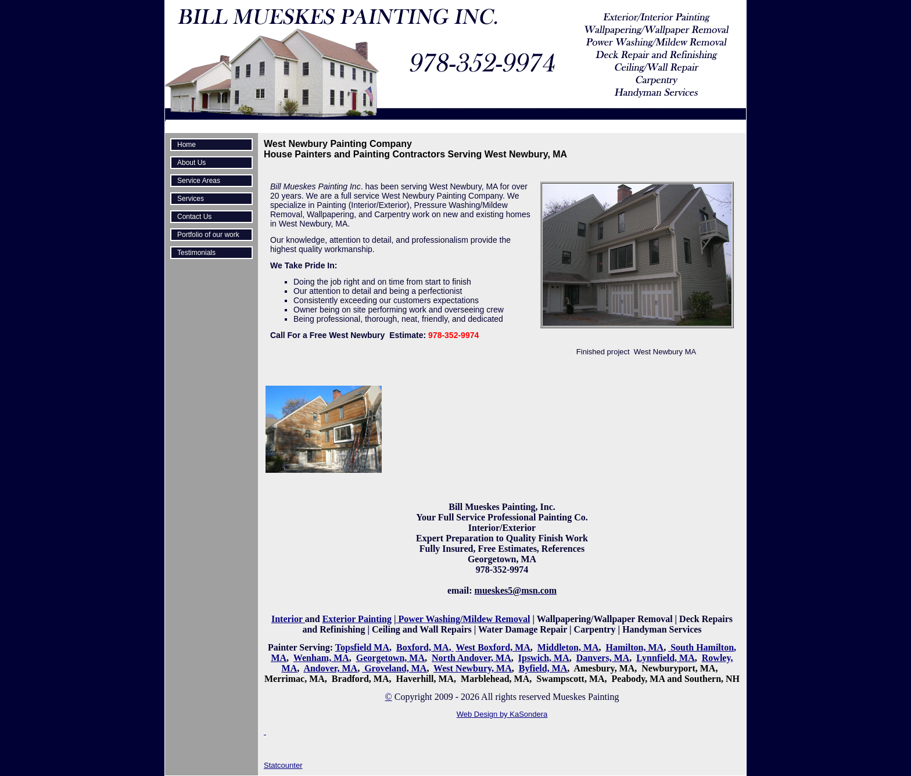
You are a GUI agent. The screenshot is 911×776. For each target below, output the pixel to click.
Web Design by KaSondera (502, 714)
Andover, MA (330, 668)
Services (190, 199)
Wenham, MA (321, 658)
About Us (191, 163)
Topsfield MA (362, 647)
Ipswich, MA (543, 658)
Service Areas (198, 181)
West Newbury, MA (472, 668)
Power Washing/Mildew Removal (463, 619)
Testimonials (196, 253)
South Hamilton (702, 647)
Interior (288, 619)
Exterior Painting (357, 619)
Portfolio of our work (208, 235)
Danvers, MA (603, 658)
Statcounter (283, 765)
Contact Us (194, 217)
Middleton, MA (568, 647)
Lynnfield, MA (665, 658)
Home (186, 145)
